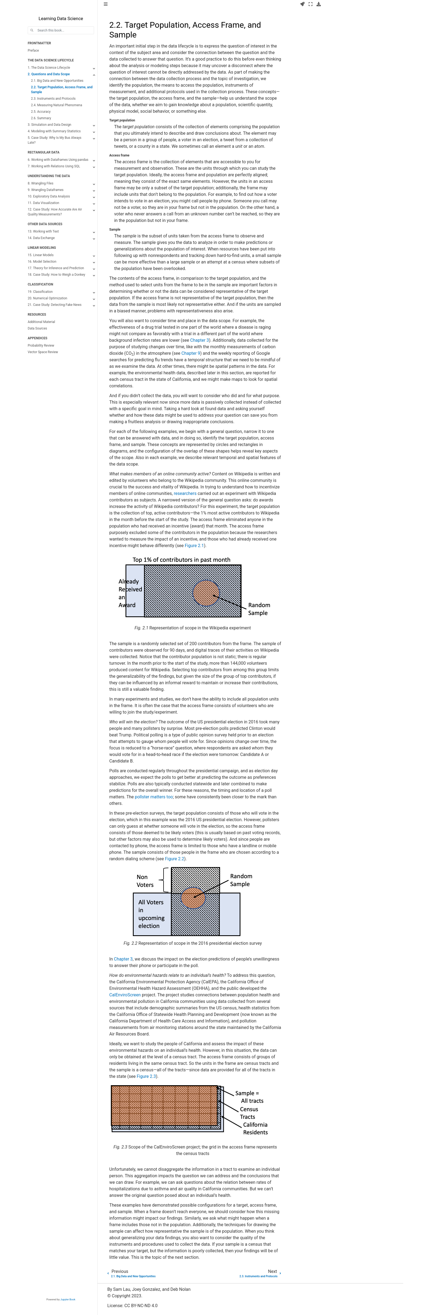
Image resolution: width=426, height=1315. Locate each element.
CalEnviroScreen (125, 994)
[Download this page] (318, 4)
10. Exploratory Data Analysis (49, 196)
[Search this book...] (61, 30)
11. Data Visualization (43, 203)
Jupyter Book (67, 1299)
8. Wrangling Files (40, 183)
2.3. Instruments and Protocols (53, 99)
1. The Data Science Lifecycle (49, 68)
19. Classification (40, 292)
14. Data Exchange (41, 238)
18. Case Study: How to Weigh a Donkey (56, 275)
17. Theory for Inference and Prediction (56, 268)
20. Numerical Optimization (47, 298)
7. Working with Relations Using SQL (54, 166)
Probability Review (41, 345)
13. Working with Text (43, 231)
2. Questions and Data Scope (49, 74)
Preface (33, 50)
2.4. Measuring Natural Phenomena (56, 105)
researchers (185, 493)
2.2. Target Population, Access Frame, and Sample (61, 89)
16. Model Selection (42, 261)
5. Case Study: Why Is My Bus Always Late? (55, 140)
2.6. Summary (41, 118)
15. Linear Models (41, 255)
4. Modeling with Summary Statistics (54, 131)
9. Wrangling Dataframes (46, 190)
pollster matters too (154, 796)
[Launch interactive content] (302, 4)
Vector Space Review (43, 352)
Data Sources (37, 328)
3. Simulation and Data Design (49, 125)
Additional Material (41, 322)
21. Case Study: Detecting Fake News (55, 305)
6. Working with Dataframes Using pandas (58, 160)
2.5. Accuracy (41, 112)
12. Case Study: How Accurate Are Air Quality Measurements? (55, 212)
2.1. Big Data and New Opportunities (57, 81)
